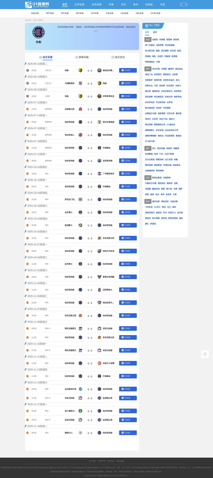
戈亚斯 (175, 74)
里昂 (162, 194)
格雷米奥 (158, 80)
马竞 (156, 85)
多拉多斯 (160, 130)
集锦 (135, 4)
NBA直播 (139, 13)
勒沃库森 (161, 148)
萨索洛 (153, 224)
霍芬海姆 (149, 165)
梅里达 (161, 136)
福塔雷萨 (161, 113)
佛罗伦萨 (156, 201)
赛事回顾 (84, 57)
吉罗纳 (170, 102)
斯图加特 (160, 159)
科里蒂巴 (158, 74)
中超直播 (109, 13)
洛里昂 (168, 194)
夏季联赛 (48, 109)
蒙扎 (147, 224)
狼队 (154, 56)
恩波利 (148, 218)
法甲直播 (94, 13)
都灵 (181, 218)
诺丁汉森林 (150, 45)
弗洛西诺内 (150, 212)
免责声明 (102, 461)
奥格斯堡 (158, 165)
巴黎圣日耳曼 (150, 183)
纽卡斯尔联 (150, 51)
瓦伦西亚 (170, 85)
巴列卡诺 (170, 113)
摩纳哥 (170, 183)
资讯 (123, 4)
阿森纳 (148, 56)
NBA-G (47, 328)
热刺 (179, 51)
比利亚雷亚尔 (167, 91)
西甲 (148, 69)
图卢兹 (169, 189)
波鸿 (156, 154)
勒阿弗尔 (161, 183)
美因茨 (169, 148)
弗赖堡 (176, 148)
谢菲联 (176, 39)
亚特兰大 (172, 212)
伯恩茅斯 (160, 45)
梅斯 (180, 189)
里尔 (157, 194)
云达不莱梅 (169, 154)
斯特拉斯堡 (157, 178)
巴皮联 (47, 96)
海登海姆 (160, 171)
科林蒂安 (177, 91)
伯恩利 (155, 39)
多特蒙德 (149, 154)
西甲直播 (50, 13)
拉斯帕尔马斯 (150, 113)
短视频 (149, 4)
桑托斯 (178, 113)
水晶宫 (160, 56)
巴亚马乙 (48, 70)
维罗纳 (164, 218)
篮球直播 (96, 4)
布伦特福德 (169, 45)
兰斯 (175, 194)
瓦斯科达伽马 (168, 80)
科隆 (176, 159)
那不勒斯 (156, 218)
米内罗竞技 (150, 102)
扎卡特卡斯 (150, 141)
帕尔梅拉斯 (150, 108)
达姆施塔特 (150, 171)
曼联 (158, 51)
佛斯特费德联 (150, 136)
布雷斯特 (167, 178)
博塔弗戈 (167, 74)
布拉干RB (163, 119)
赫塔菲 (171, 69)
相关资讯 (120, 57)
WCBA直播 (155, 13)
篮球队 (40, 20)
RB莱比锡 (167, 165)
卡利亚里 (149, 207)
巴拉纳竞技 (160, 102)
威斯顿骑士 (150, 130)
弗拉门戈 (149, 74)
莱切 (164, 207)
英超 (148, 39)
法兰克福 (169, 159)
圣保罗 (159, 108)
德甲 (148, 148)
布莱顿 (162, 39)
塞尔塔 (148, 91)
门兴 (161, 154)
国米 (174, 207)
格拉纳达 (179, 69)
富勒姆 (169, 39)
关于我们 (93, 461)
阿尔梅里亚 (159, 97)
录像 (111, 4)
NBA (46, 174)
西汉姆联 (165, 51)
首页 (64, 4)
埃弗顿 (174, 56)
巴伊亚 (155, 119)
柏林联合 (176, 165)
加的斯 (162, 85)
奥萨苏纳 (177, 97)
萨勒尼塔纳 (173, 218)
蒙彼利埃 (156, 189)
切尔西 (173, 51)
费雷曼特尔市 (159, 124)
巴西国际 (167, 108)
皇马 (178, 80)
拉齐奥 (180, 212)
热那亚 (159, 212)
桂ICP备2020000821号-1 (120, 476)
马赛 (175, 189)
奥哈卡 (172, 119)
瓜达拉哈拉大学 (171, 130)
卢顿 (158, 62)
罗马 (165, 212)
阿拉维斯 (149, 97)
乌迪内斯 (174, 201)
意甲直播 (65, 13)
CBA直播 (124, 13)
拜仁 (154, 148)
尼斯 (176, 183)
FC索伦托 (171, 124)
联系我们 (111, 461)
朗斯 (163, 189)
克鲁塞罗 (149, 80)
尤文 (169, 207)
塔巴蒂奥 (149, 124)
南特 (152, 194)
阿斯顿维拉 (150, 62)
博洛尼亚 (165, 201)
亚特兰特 (169, 97)
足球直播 (79, 4)
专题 (162, 4)
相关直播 (47, 57)
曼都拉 (178, 136)
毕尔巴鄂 (156, 69)
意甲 (148, 201)
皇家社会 (149, 85)
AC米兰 (157, 207)
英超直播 (35, 13)
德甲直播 (80, 13)
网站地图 (120, 461)
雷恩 (147, 194)
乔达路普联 (169, 136)
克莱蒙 (148, 189)
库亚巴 (148, 119)
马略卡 (178, 85)
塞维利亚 (156, 91)
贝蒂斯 (164, 69)
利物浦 (167, 56)
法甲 (148, 178)
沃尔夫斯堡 (150, 159)
